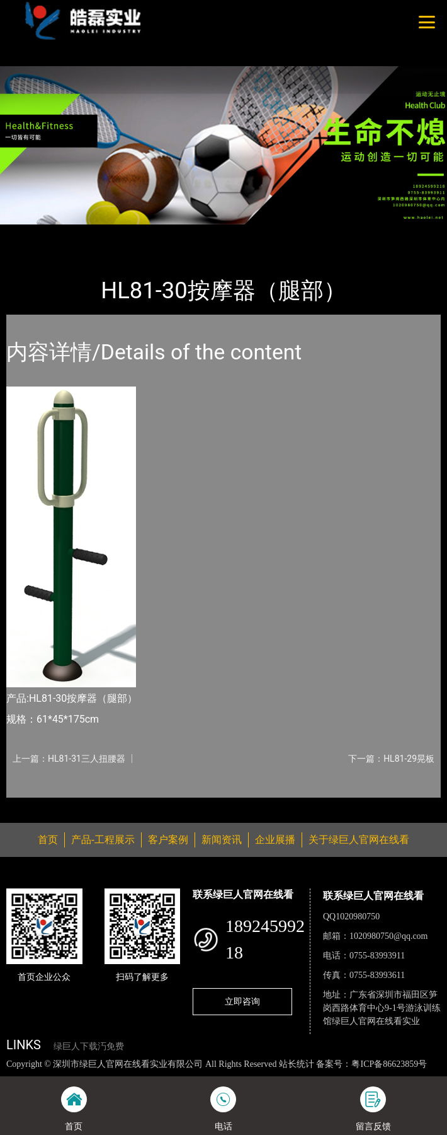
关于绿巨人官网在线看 (358, 839)
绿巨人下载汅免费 (89, 1046)
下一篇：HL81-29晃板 (391, 758)
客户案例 (168, 839)
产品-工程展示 (78, 233)
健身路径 (138, 233)
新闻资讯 (221, 839)
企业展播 (275, 839)
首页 (27, 233)
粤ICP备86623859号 (389, 1064)
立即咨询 (242, 1001)
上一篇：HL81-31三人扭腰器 (69, 758)
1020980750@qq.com (388, 936)
